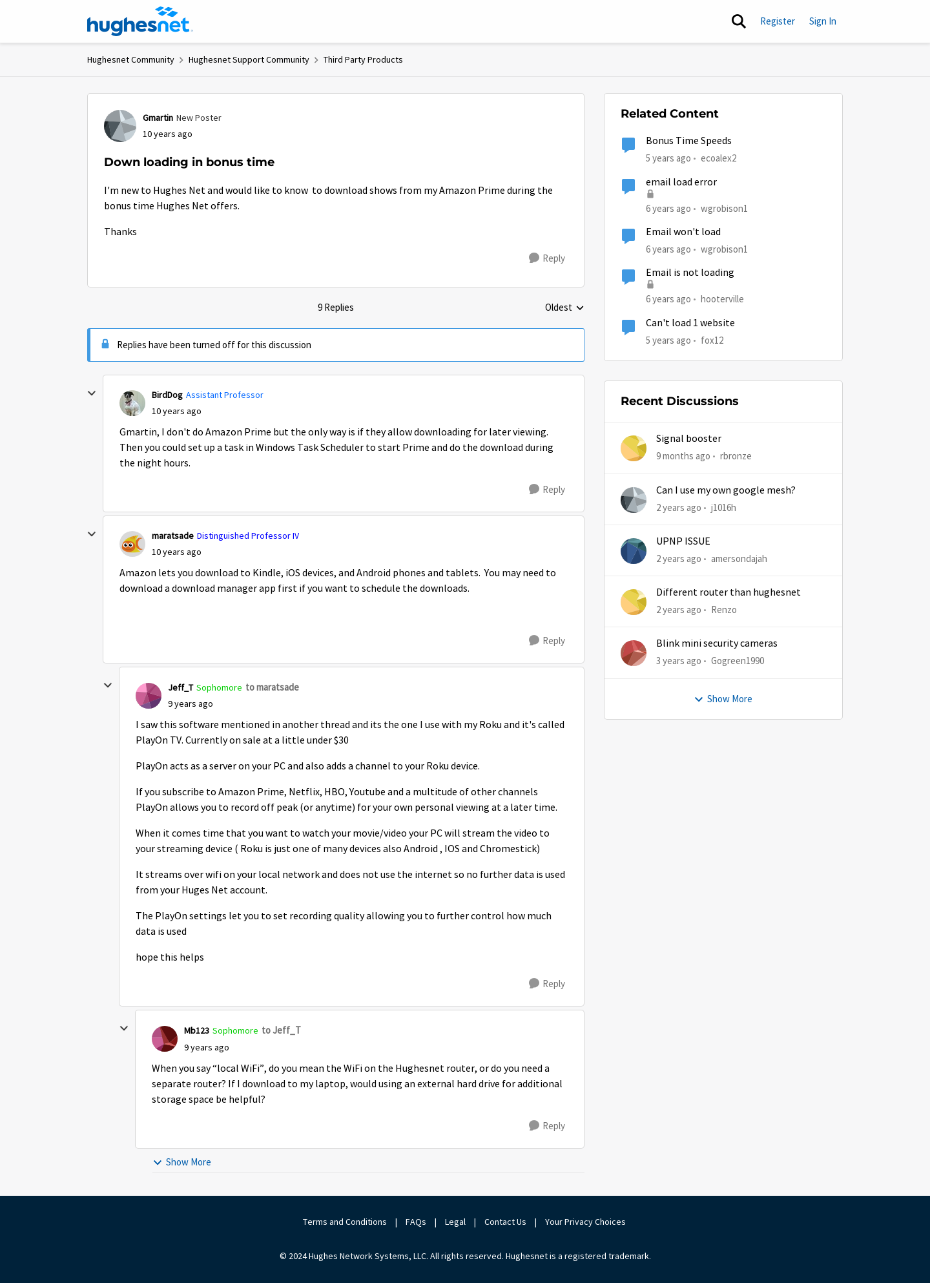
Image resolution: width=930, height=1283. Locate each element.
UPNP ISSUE (683, 541)
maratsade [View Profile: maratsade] (173, 535)
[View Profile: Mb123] (165, 1039)
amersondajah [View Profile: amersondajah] (739, 558)
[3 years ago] (678, 661)
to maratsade (272, 687)
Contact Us (505, 1221)
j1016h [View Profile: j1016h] (723, 507)
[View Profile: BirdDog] (132, 403)
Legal (455, 1221)
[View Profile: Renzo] (633, 602)
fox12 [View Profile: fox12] (712, 339)
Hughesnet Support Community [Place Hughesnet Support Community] (249, 59)
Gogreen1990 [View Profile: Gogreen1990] (737, 660)
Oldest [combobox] (564, 308)
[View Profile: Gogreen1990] (633, 653)
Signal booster (688, 438)
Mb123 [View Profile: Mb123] (196, 1030)
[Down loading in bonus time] (177, 411)
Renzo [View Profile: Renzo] (724, 609)
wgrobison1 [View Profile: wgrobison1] (724, 208)
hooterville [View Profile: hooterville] (722, 299)
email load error (681, 182)
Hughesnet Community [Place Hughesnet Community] (130, 59)
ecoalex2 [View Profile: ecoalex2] (718, 158)
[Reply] (547, 258)
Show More (181, 1162)
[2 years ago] (678, 507)
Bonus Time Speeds (689, 140)
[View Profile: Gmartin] (120, 126)
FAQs (416, 1221)
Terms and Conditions (345, 1221)
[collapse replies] (91, 393)
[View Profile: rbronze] (633, 448)
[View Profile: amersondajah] (633, 551)
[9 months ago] (683, 456)
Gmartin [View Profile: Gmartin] (158, 117)
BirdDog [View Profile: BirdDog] (167, 395)
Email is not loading (690, 272)
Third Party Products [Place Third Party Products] (363, 59)
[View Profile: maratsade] (132, 544)
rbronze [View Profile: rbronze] (736, 456)
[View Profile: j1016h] (633, 500)
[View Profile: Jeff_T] (148, 696)
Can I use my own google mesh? (726, 490)
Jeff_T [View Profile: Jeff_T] (180, 687)
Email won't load (683, 231)
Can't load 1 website (690, 323)
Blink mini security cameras (717, 643)
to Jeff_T (281, 1030)
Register (777, 21)
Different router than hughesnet (728, 592)
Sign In (822, 21)
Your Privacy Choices (586, 1221)
